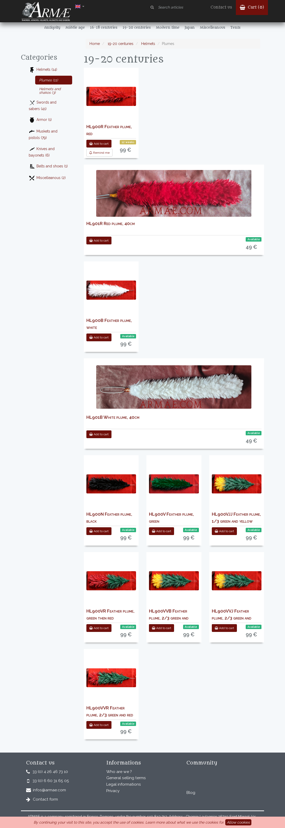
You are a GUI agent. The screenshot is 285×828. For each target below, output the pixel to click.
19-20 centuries (120, 44)
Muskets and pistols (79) (43, 134)
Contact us (221, 7)
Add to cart (99, 143)
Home (94, 44)
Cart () (252, 7)
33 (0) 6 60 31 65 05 (51, 780)
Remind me (99, 152)
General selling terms (126, 778)
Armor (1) (40, 120)
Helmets (147, 44)
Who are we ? (119, 771)
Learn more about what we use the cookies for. (184, 822)
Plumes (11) (48, 80)
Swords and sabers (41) (42, 105)
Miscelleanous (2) (47, 178)
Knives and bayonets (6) (42, 151)
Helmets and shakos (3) (50, 91)
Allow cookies (238, 822)
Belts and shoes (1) (48, 166)
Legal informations (123, 784)
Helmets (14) (43, 70)
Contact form (45, 799)
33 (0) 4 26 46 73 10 (50, 771)
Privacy (112, 790)
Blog (190, 792)
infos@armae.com (49, 790)
